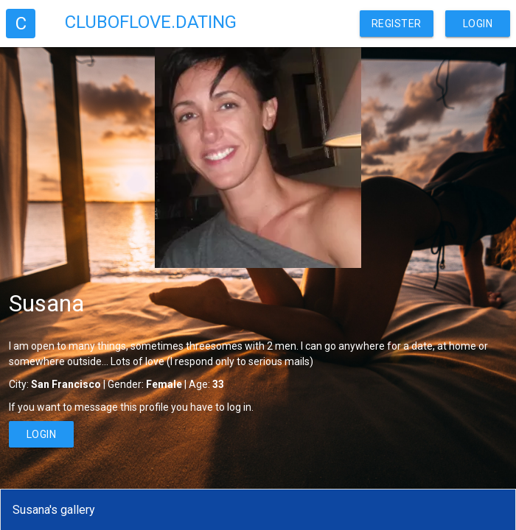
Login (478, 23)
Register (397, 23)
